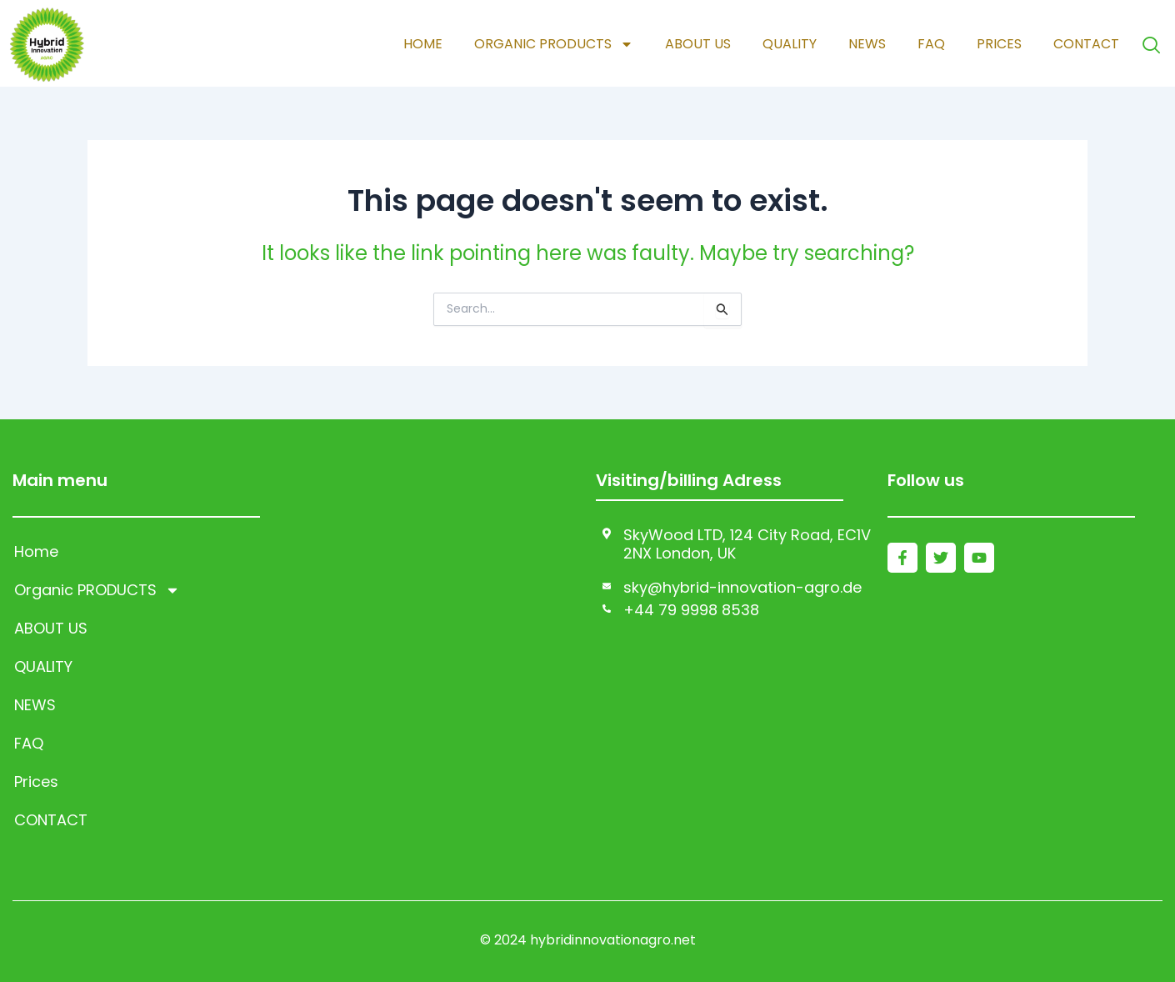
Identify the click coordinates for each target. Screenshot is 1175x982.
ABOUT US (695, 43)
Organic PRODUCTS (551, 44)
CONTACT (1084, 43)
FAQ (928, 43)
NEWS (864, 43)
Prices (996, 43)
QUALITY (787, 43)
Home (420, 43)
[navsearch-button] (1150, 44)
